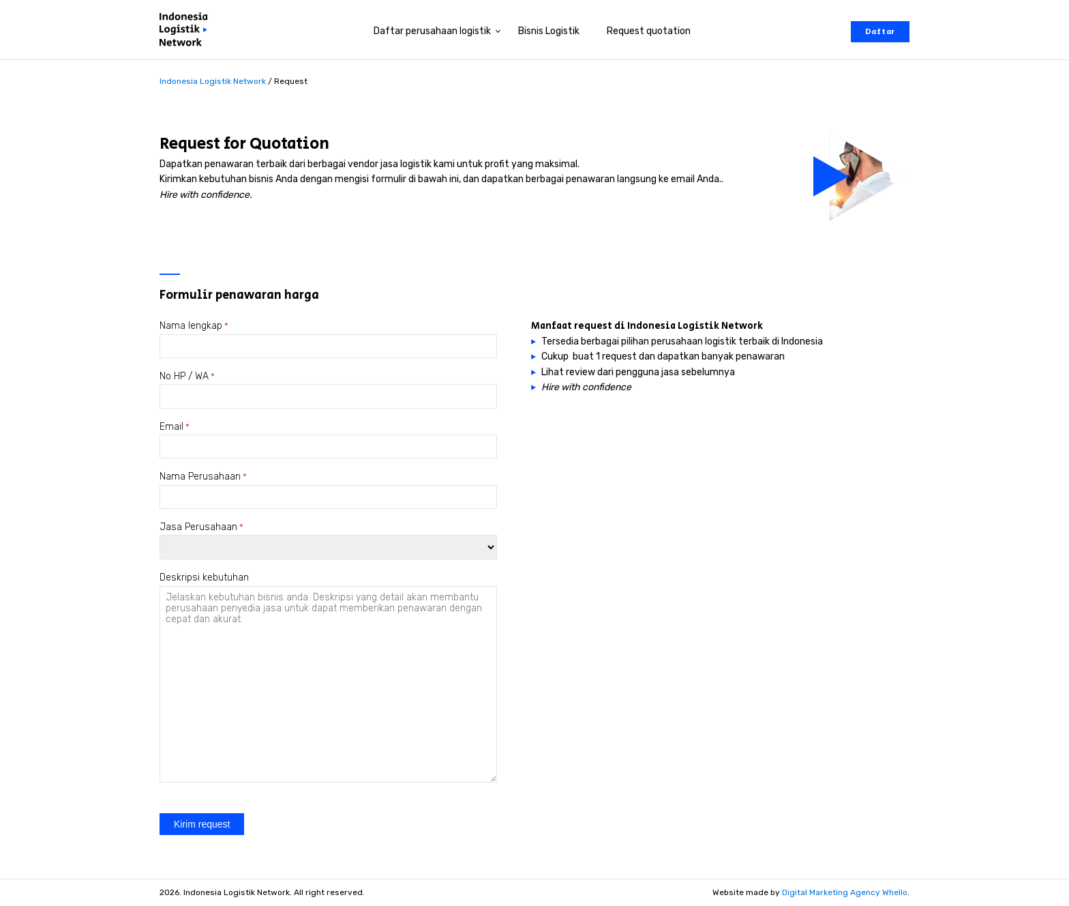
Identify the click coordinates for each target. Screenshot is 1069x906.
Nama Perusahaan (203, 477)
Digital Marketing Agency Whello (844, 892)
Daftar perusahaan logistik (432, 31)
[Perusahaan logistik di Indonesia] (187, 32)
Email (175, 427)
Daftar (880, 32)
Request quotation (649, 31)
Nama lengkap (194, 326)
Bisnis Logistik (548, 31)
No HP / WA (187, 377)
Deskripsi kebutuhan (204, 577)
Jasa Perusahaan (201, 528)
